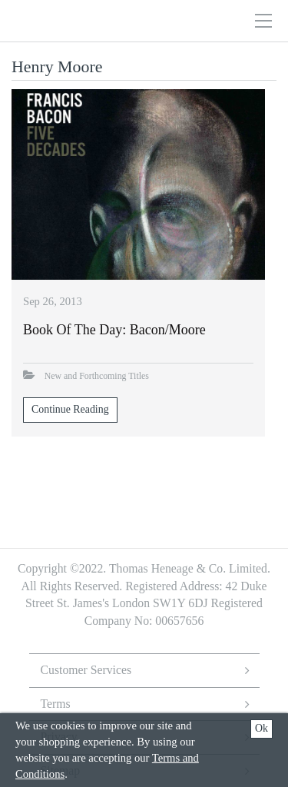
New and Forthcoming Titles (97, 375)
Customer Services (86, 669)
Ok (261, 728)
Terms (56, 703)
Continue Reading (70, 409)
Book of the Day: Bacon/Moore (114, 329)
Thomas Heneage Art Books (111, 21)
